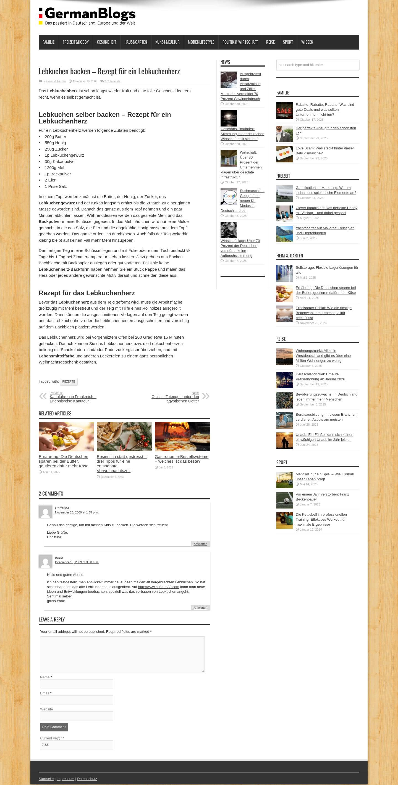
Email (44, 694)
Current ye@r (52, 739)
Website (46, 710)
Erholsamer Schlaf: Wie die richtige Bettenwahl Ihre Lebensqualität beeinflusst (324, 313)
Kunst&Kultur (167, 42)
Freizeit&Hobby (76, 42)
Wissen (307, 42)
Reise (270, 42)
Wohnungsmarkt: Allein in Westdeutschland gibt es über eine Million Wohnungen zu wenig (323, 356)
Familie (48, 42)
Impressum (66, 779)
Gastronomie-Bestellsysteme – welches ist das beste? (181, 458)
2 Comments (112, 81)
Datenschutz (87, 779)
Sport (288, 42)
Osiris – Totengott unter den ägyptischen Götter (165, 397)
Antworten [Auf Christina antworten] (200, 544)
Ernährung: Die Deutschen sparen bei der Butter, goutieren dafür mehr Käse (63, 461)
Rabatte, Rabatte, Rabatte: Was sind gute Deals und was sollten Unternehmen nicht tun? (325, 109)
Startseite (46, 779)
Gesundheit (106, 42)
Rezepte (68, 381)
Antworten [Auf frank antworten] (200, 607)
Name (45, 678)
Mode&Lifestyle (201, 42)
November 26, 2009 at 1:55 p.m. (77, 512)
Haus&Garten (135, 42)
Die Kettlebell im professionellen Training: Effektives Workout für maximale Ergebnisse (321, 519)
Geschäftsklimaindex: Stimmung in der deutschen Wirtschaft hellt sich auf (242, 134)
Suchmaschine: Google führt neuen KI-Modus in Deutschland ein (243, 201)
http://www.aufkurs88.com (158, 587)
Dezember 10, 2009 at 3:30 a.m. (77, 562)
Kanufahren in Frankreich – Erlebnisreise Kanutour (83, 397)
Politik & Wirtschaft (240, 42)
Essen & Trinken (56, 81)
